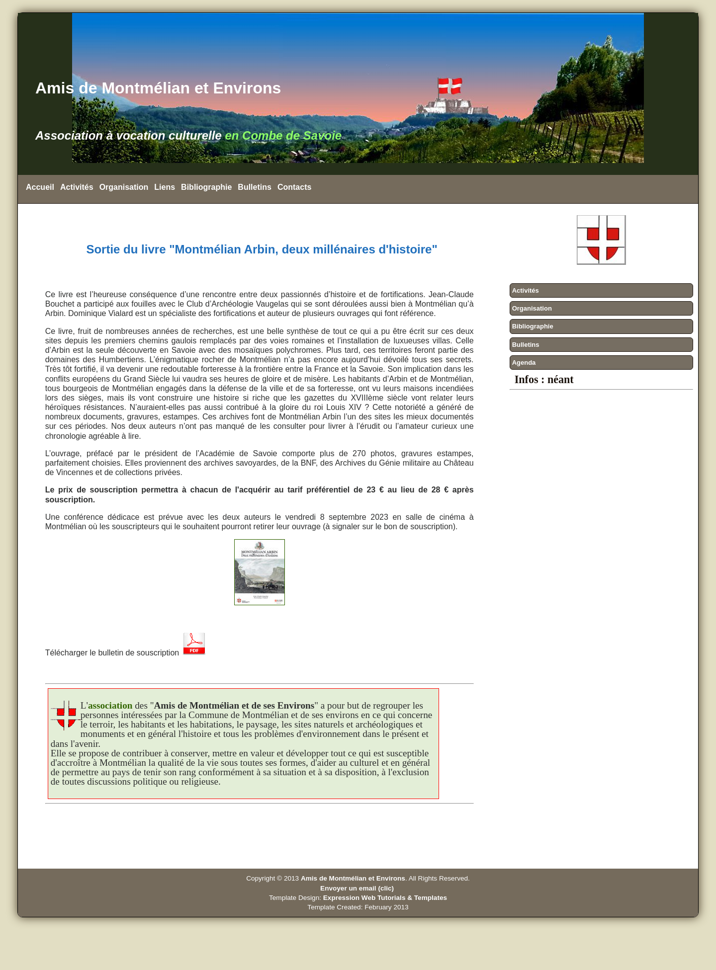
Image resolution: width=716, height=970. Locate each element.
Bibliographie (206, 187)
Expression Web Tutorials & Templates (385, 897)
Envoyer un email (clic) (358, 888)
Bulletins (254, 187)
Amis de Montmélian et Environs (353, 878)
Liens (164, 187)
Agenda (524, 362)
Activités (76, 187)
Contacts (294, 187)
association (110, 705)
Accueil (40, 187)
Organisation (124, 187)
